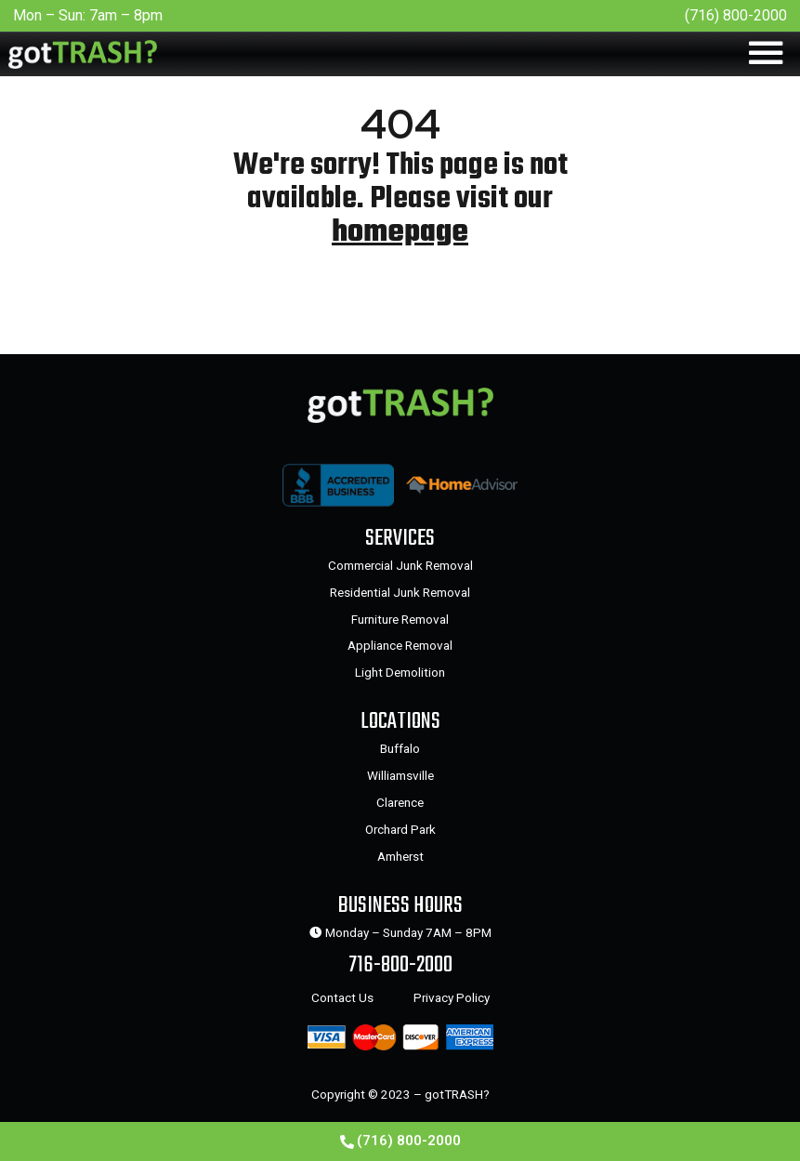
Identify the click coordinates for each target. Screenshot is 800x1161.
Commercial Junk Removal (400, 565)
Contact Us (342, 997)
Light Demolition (400, 672)
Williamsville (400, 775)
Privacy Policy (451, 997)
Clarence (400, 802)
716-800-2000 (400, 965)
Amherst (400, 856)
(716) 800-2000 (736, 15)
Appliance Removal (400, 645)
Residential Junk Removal (400, 592)
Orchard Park (400, 829)
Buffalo (400, 748)
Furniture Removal (400, 619)
